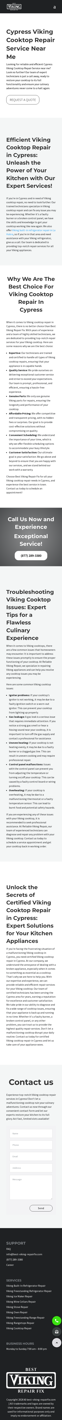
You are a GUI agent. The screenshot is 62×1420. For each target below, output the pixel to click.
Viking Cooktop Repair (19, 1328)
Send (41, 1208)
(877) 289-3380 (31, 555)
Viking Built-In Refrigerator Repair (25, 1285)
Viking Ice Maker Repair (19, 1296)
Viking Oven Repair (16, 1312)
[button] (56, 1342)
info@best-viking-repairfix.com (24, 1254)
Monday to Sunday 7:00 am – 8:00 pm (26, 1348)
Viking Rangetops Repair (20, 1323)
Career (10, 1265)
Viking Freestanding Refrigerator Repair (29, 1291)
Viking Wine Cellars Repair (21, 1301)
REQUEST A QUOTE (23, 100)
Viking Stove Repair (17, 1307)
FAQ (8, 1249)
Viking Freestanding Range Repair (25, 1317)
